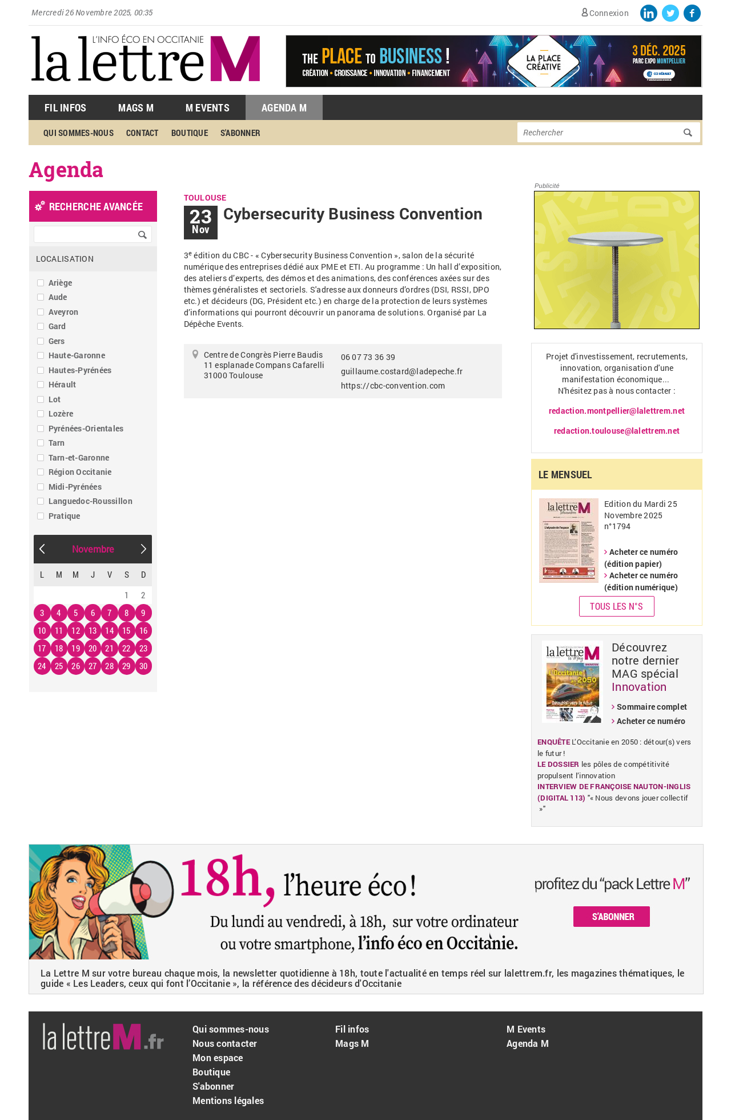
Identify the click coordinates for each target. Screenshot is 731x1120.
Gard (57, 326)
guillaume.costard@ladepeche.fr (402, 371)
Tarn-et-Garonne (79, 457)
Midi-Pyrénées (75, 486)
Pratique (65, 515)
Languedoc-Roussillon (90, 500)
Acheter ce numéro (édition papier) (641, 557)
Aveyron (64, 311)
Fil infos (352, 1029)
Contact (142, 132)
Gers (57, 340)
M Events (208, 107)
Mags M (136, 107)
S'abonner (240, 132)
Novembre (93, 549)
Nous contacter (225, 1043)
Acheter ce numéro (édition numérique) (641, 581)
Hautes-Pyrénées (80, 370)
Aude (58, 296)
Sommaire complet (652, 706)
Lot (55, 399)
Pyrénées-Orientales (86, 428)
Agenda (66, 169)
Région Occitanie (80, 471)
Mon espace (217, 1057)
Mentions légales (228, 1100)
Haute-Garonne (77, 355)
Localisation (65, 258)
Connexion (609, 12)
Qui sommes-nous (78, 132)
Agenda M (284, 107)
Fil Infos (65, 107)
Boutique (189, 132)
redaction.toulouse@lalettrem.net (617, 430)
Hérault (63, 384)
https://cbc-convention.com (393, 385)
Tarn (57, 442)
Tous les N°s (616, 606)
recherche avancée (96, 206)
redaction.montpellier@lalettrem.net (617, 410)
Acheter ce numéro (651, 720)
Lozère (61, 413)
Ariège (61, 282)
